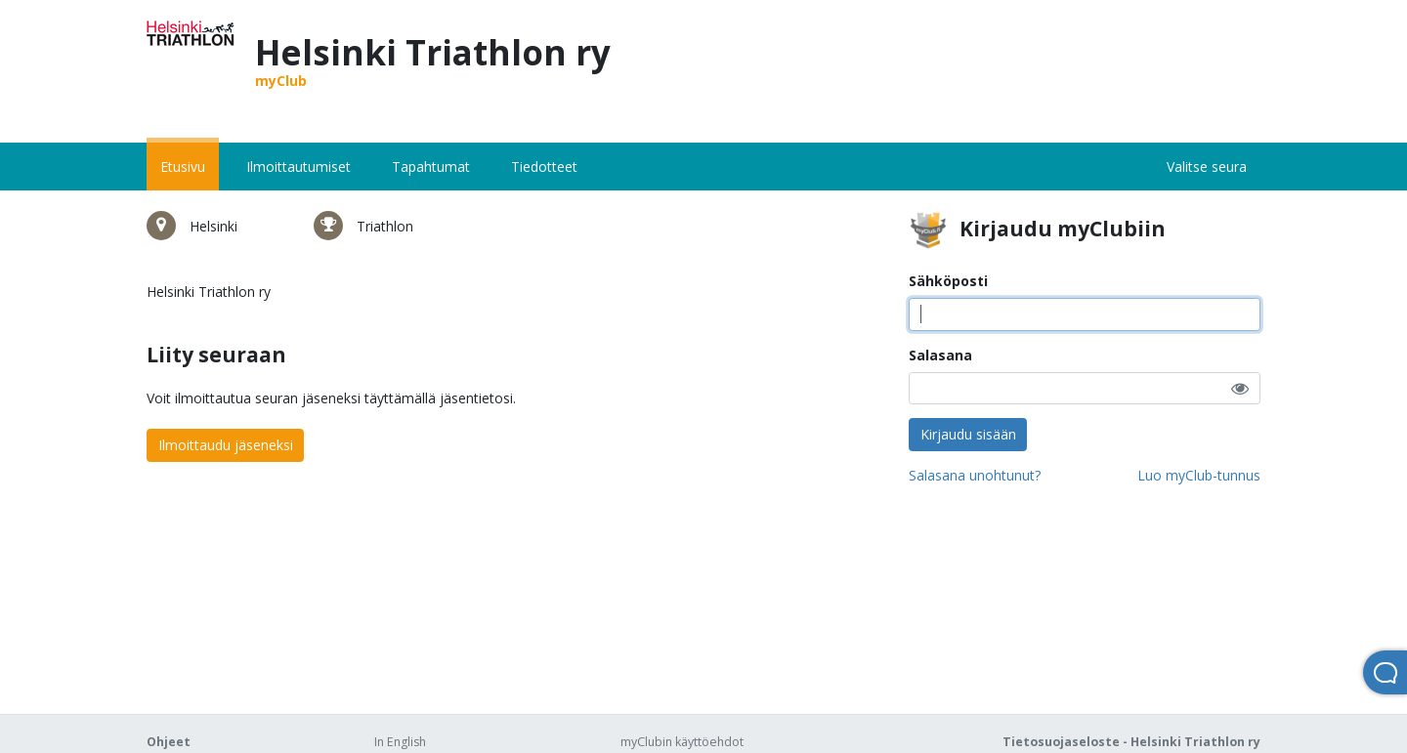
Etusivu (182, 166)
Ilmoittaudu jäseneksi (225, 445)
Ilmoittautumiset (298, 166)
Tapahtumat (431, 166)
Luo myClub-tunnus (1198, 475)
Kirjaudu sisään (968, 434)
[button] (1240, 388)
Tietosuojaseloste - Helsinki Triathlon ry (1131, 741)
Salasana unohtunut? (975, 475)
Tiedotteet (544, 166)
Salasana (940, 355)
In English (400, 741)
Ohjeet (169, 741)
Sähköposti (948, 281)
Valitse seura (1207, 166)
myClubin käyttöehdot (682, 741)
